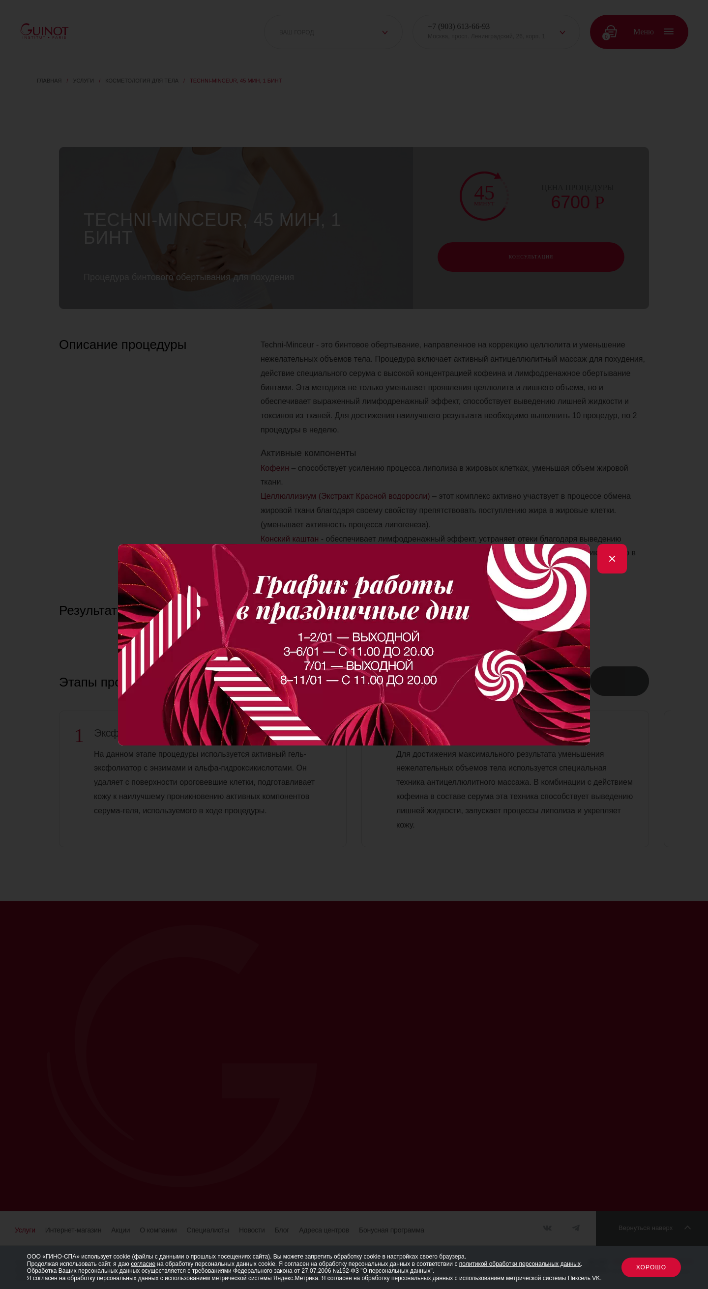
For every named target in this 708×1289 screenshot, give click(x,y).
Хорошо (651, 1267)
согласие (143, 1263)
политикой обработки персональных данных (520, 1263)
